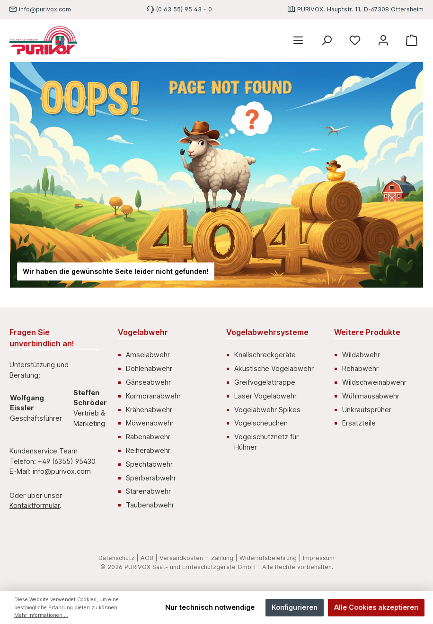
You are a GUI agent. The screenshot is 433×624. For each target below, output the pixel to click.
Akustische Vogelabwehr (274, 368)
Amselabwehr (148, 355)
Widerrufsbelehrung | (270, 557)
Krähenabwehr (149, 410)
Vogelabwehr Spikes (267, 410)
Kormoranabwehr (153, 396)
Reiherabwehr (148, 450)
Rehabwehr (360, 368)
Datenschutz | (118, 557)
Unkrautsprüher (366, 410)
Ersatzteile (359, 423)
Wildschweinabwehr (374, 382)
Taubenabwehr (150, 505)
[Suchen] (326, 40)
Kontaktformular (34, 505)
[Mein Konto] (383, 40)
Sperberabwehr (151, 478)
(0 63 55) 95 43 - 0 (184, 9)
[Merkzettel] (355, 40)
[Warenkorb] (412, 40)
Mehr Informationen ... (41, 615)
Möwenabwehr (150, 423)
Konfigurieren (295, 607)
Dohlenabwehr (149, 368)
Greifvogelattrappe (264, 382)
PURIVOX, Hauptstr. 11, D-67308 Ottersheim (360, 9)
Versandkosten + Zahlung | (198, 557)
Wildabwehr (361, 355)
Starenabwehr (148, 491)
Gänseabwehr (148, 382)
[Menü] (298, 40)
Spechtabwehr (149, 464)
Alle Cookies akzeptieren (376, 607)
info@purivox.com (45, 9)
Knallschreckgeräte (265, 355)
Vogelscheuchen (261, 423)
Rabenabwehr (148, 437)
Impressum (319, 557)
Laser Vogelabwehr (265, 396)
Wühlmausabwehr (370, 396)
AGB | (149, 557)
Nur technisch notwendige (210, 607)
